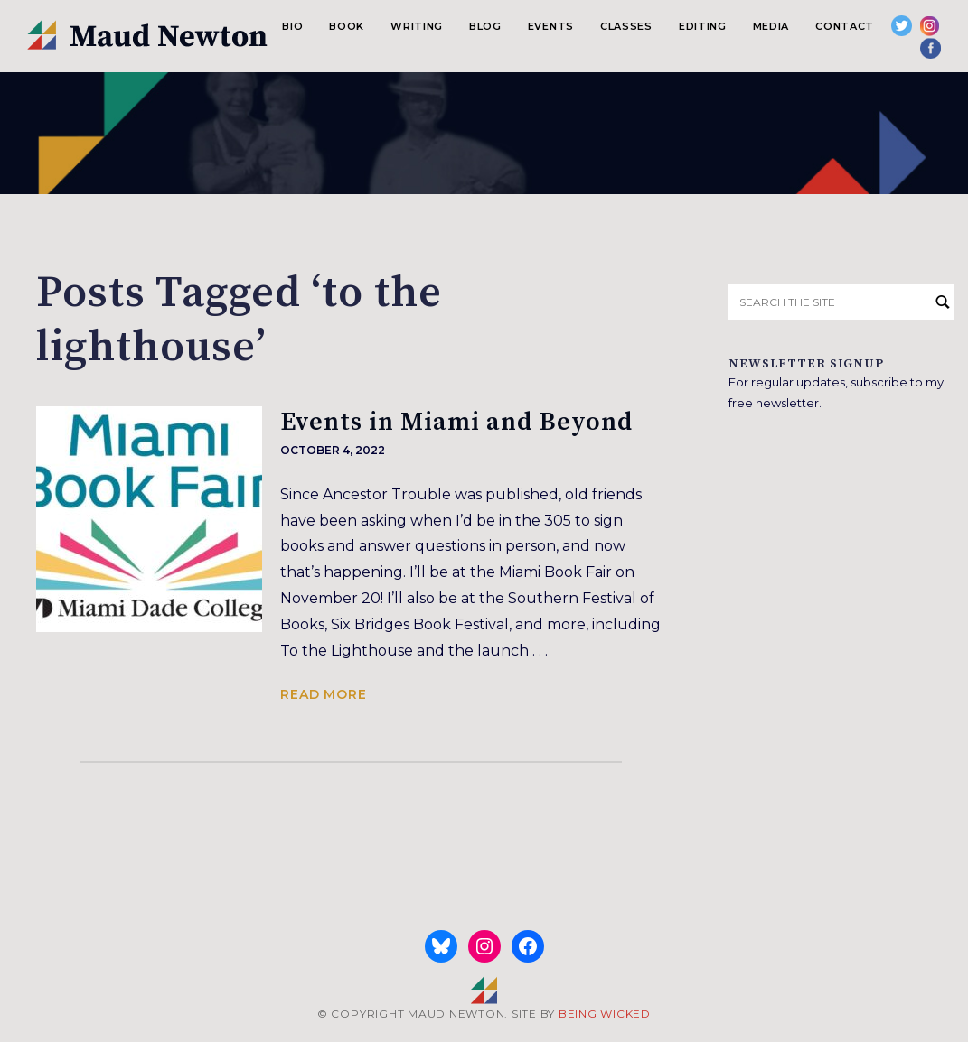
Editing (703, 26)
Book (346, 26)
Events (551, 26)
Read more (323, 694)
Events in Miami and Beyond (456, 422)
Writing (416, 26)
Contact (844, 26)
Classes (626, 26)
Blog (485, 26)
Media (771, 26)
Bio (292, 26)
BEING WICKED (605, 1013)
